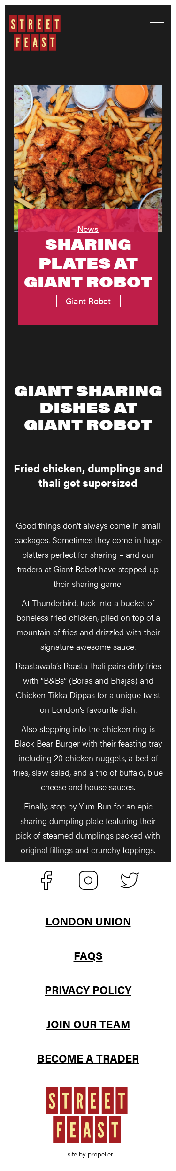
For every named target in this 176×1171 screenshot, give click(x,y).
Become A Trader (88, 1058)
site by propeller (90, 1153)
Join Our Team (88, 1024)
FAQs (88, 955)
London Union (88, 921)
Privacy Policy (88, 989)
